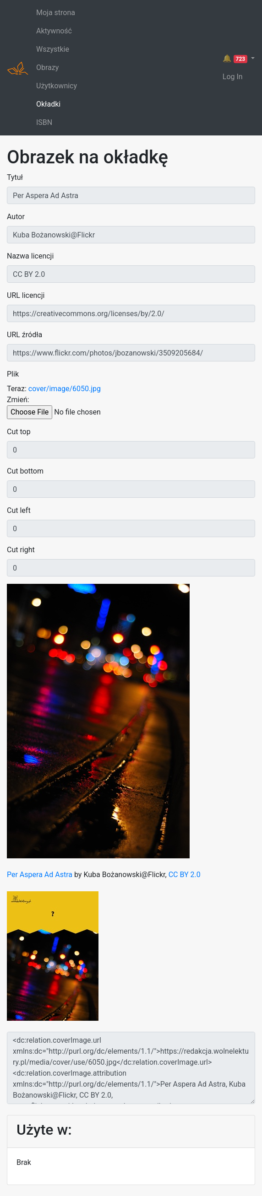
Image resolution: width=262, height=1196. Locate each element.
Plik (13, 374)
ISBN (44, 122)
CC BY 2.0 (185, 874)
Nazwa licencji (30, 256)
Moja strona (55, 12)
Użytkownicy (56, 85)
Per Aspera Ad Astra (39, 874)
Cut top (19, 431)
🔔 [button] (236, 58)
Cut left (19, 510)
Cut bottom (25, 471)
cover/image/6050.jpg (64, 388)
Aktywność (54, 31)
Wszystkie (52, 49)
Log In (233, 76)
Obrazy (47, 67)
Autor (16, 216)
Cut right (21, 549)
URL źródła (24, 334)
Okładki (48, 104)
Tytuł (15, 177)
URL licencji (25, 295)
